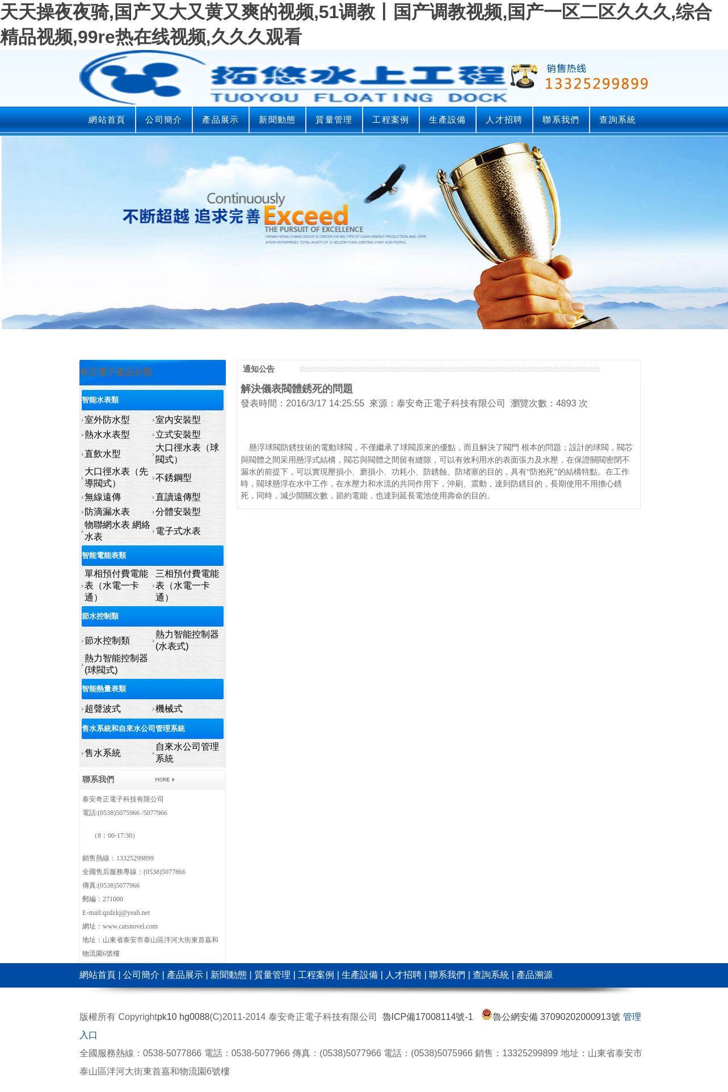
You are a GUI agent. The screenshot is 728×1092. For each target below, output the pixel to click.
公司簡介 (163, 119)
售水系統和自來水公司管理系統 (133, 728)
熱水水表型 (107, 434)
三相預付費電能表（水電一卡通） (187, 585)
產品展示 (220, 119)
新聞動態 (277, 119)
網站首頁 (107, 119)
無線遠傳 (103, 497)
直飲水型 (103, 454)
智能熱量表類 (104, 688)
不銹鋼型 (173, 477)
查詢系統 (617, 119)
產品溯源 (534, 975)
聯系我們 (560, 119)
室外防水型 (107, 420)
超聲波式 (103, 708)
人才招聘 (504, 119)
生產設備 (447, 119)
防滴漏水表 (107, 511)
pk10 (167, 1017)
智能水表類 (100, 400)
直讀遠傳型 (178, 497)
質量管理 (333, 119)
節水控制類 (100, 616)
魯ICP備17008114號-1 (427, 1017)
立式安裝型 (178, 434)
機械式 (169, 708)
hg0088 (194, 1017)
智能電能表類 (104, 555)
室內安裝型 (178, 420)
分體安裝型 (178, 511)
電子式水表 (178, 531)
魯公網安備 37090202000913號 (550, 1017)
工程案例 (390, 119)
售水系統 (103, 753)
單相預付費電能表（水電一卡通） (116, 585)
